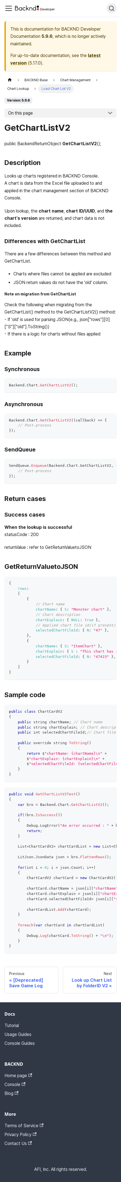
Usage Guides (17, 1034)
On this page (20, 113)
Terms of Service (23, 1125)
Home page (18, 1075)
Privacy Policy (20, 1134)
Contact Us (18, 1143)
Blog (11, 1093)
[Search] (112, 8)
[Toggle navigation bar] (8, 8)
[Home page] (9, 80)
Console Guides (19, 1043)
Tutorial (11, 1025)
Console (14, 1084)
